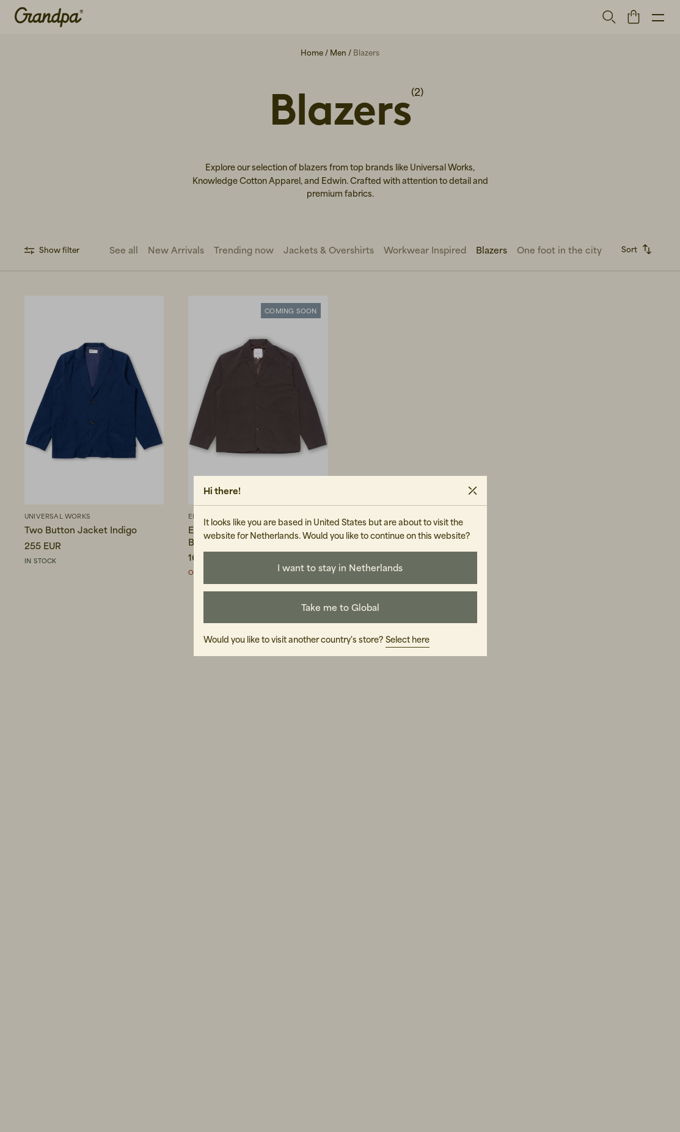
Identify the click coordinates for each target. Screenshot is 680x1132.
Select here (408, 639)
